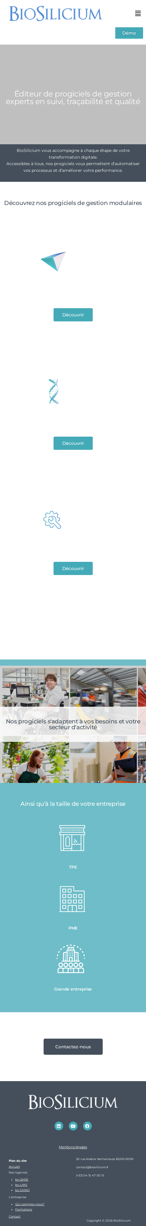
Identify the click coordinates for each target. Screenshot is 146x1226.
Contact (14, 1216)
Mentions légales (73, 1147)
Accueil (14, 1167)
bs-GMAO (22, 1190)
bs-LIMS (21, 1185)
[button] (138, 13)
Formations (23, 1209)
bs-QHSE (21, 1179)
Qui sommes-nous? (29, 1204)
